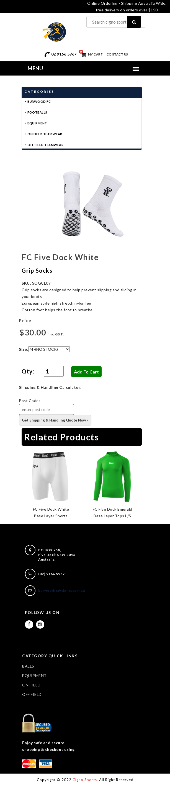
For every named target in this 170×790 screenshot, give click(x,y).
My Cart (91, 54)
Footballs (37, 112)
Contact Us (117, 54)
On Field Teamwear (44, 134)
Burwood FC (39, 101)
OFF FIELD (32, 694)
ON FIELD (31, 685)
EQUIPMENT (34, 675)
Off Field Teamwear (45, 145)
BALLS (28, 666)
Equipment (37, 123)
